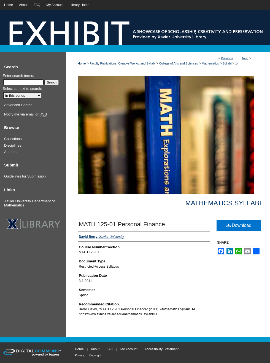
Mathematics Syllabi (223, 203)
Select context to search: (22, 89)
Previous (227, 58)
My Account (128, 349)
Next (245, 58)
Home (82, 63)
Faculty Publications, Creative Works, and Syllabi (122, 63)
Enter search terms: (18, 76)
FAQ (110, 349)
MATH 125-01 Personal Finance (122, 224)
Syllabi (227, 63)
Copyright (95, 355)
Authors (10, 152)
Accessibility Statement (162, 349)
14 (237, 63)
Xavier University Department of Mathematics (29, 203)
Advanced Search (18, 105)
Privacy (79, 355)
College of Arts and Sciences (178, 63)
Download (239, 225)
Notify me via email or (25, 114)
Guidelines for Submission (25, 176)
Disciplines (12, 145)
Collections (13, 139)
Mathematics (210, 63)
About (95, 349)
